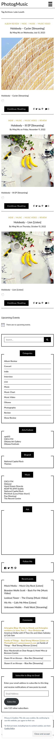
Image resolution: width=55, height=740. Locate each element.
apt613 (7, 436)
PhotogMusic (14, 4)
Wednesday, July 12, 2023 (34, 32)
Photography (10, 407)
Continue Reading (16, 109)
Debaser (8, 484)
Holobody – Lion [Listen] (27, 222)
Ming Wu (16, 32)
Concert (7, 366)
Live (6, 381)
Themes (7, 464)
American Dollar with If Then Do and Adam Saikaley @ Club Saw (27, 634)
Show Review (10, 418)
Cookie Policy (9, 728)
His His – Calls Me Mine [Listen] (20, 602)
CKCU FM (8, 439)
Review (43, 120)
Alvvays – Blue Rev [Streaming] (29, 658)
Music (32, 23)
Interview (8, 376)
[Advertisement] (26, 533)
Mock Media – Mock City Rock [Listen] (23, 585)
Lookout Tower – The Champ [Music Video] (26, 598)
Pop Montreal (10, 496)
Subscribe (11, 701)
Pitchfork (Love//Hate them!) (17, 493)
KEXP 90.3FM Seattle (14, 488)
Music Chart (9, 392)
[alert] (27, 325)
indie (24, 23)
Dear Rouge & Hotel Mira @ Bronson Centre (25, 651)
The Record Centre (12, 498)
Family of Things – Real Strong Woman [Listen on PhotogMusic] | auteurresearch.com (26, 641)
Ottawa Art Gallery (12, 441)
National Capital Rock (13, 461)
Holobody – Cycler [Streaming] (27, 28)
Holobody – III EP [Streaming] (27, 125)
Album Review (12, 23)
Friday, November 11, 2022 (34, 129)
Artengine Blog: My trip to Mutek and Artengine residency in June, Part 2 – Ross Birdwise (26, 629)
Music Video (44, 23)
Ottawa (7, 402)
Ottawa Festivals (11, 444)
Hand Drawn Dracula (13, 486)
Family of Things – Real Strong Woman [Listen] (26, 644)
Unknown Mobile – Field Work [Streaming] (25, 607)
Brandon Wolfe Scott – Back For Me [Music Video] (26, 591)
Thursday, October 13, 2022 (34, 226)
